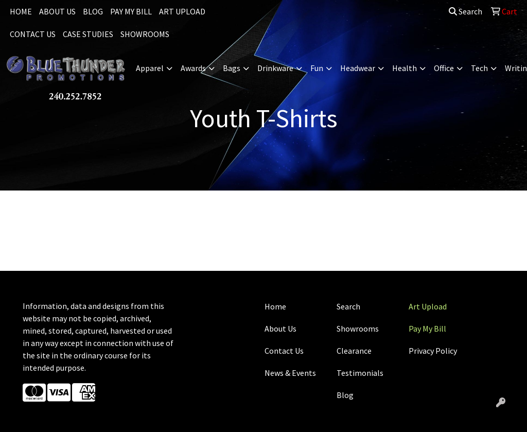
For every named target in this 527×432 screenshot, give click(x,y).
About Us (280, 328)
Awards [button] (193, 68)
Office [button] (444, 68)
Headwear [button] (357, 68)
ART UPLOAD (182, 11)
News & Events (290, 373)
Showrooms (358, 328)
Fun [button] (316, 68)
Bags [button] (231, 68)
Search (465, 11)
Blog (345, 395)
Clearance (354, 350)
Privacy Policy (433, 350)
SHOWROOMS (144, 34)
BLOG (93, 11)
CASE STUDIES (88, 34)
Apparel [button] (150, 68)
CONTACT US (33, 34)
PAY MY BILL (131, 11)
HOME (21, 11)
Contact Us (284, 350)
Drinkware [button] (275, 68)
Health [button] (404, 68)
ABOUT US (57, 11)
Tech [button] (479, 68)
